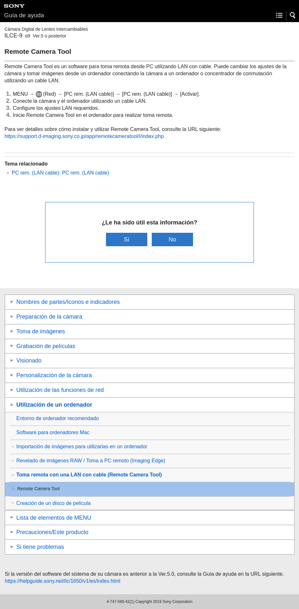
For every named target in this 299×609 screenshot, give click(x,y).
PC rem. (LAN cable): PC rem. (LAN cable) (60, 172)
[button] (292, 15)
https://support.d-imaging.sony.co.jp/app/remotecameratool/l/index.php (84, 136)
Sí (126, 239)
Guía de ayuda (24, 15)
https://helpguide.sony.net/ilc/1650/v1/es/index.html (62, 581)
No (172, 239)
